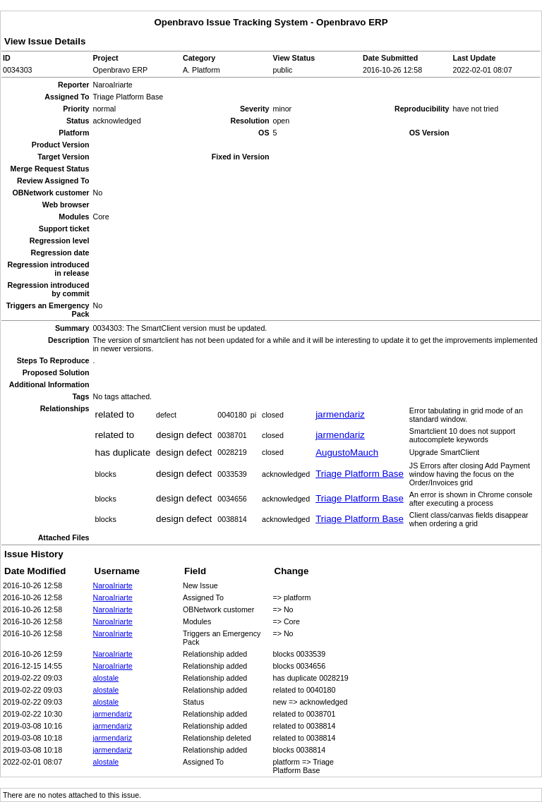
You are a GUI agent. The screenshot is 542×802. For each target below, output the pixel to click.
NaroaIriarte (113, 585)
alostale (106, 678)
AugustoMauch (346, 452)
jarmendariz (340, 414)
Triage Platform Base (359, 473)
